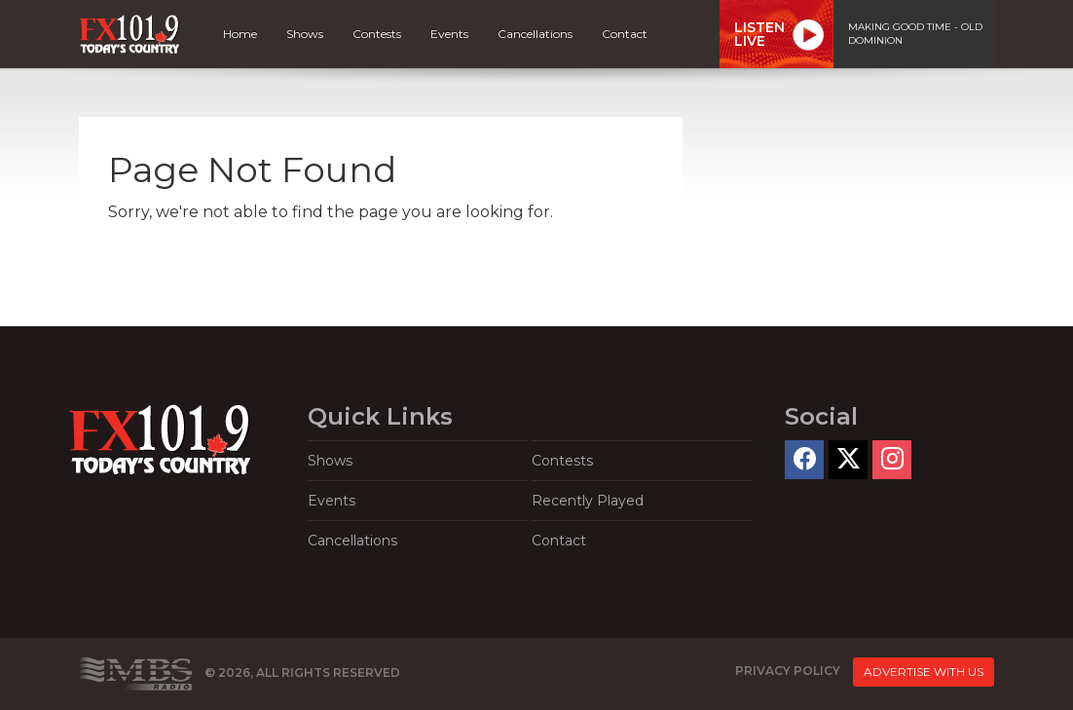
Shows (304, 33)
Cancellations (535, 33)
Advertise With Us (923, 671)
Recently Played (588, 500)
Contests (376, 33)
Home (240, 33)
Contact (625, 33)
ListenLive (759, 34)
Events (449, 33)
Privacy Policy (787, 670)
